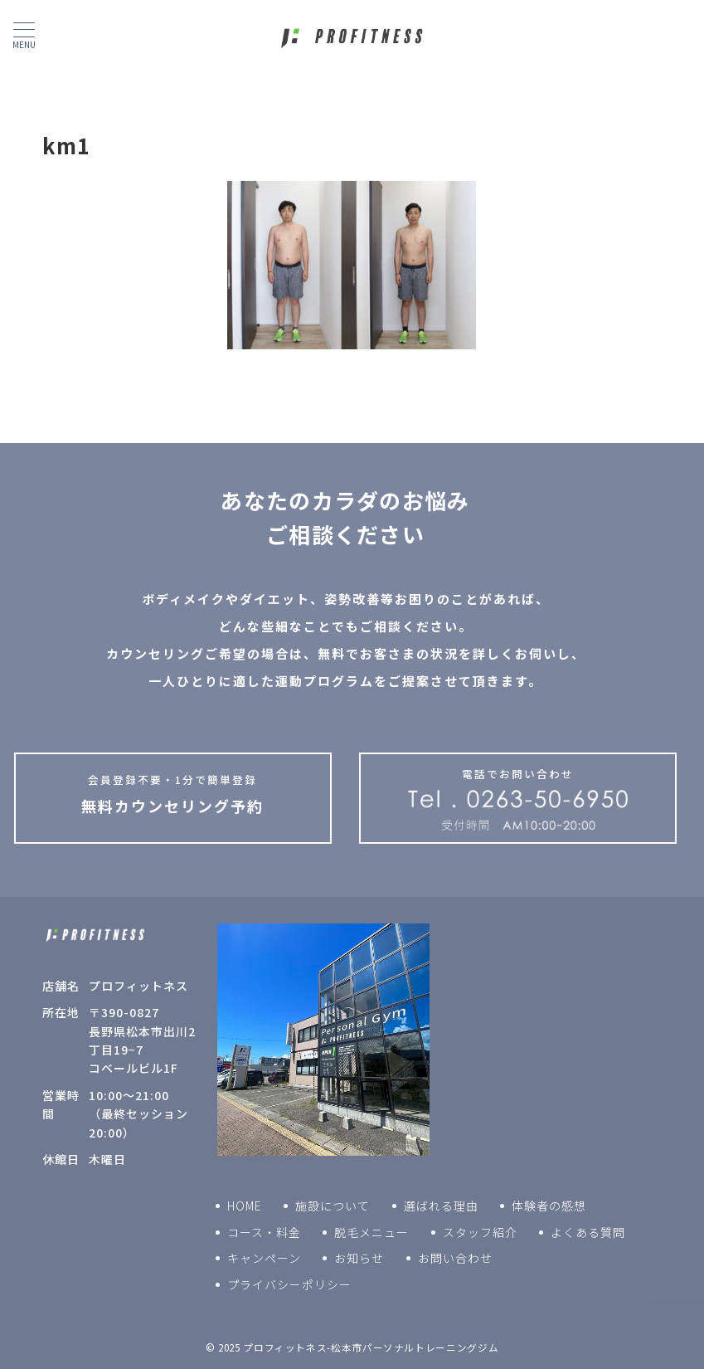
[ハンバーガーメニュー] (24, 35)
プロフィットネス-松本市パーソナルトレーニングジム (370, 1347)
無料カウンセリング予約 (173, 794)
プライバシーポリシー (289, 1284)
